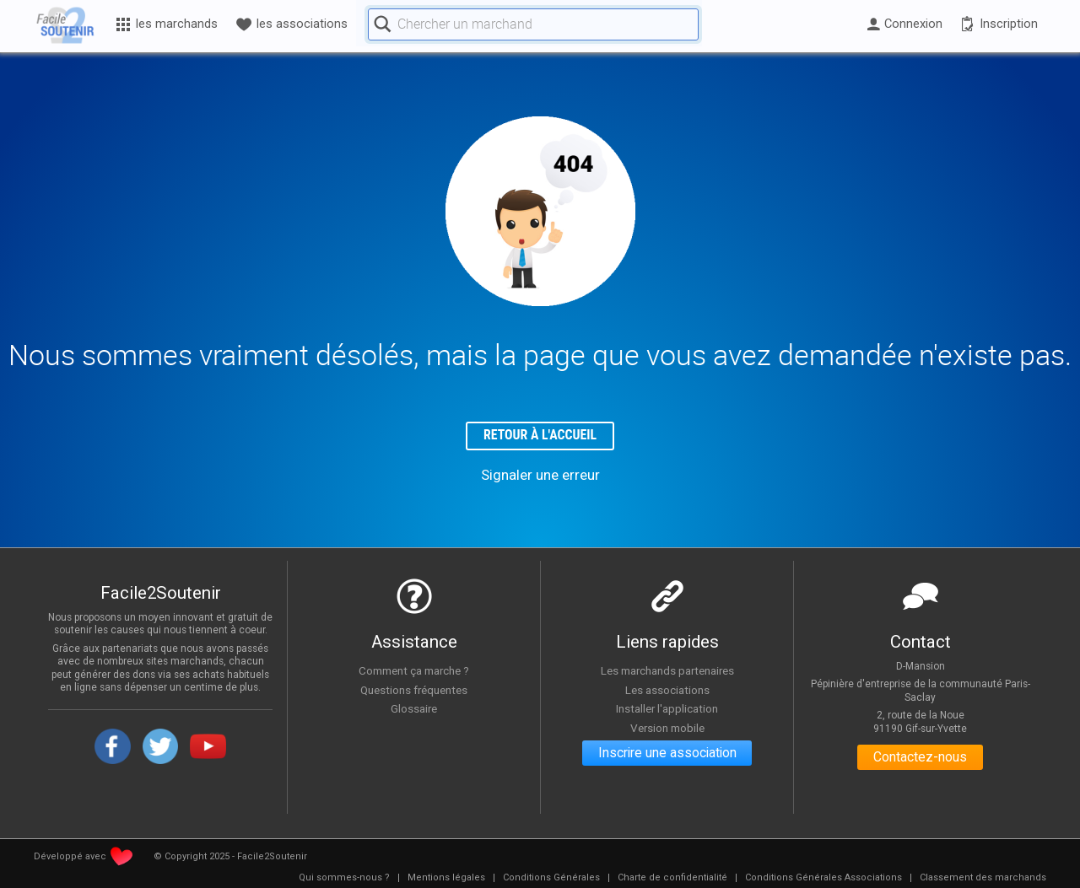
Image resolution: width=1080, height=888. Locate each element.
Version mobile (667, 728)
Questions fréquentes (413, 690)
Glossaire (414, 709)
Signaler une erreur (540, 475)
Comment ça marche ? (414, 671)
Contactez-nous (920, 759)
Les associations (667, 690)
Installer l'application (667, 709)
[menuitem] (344, 879)
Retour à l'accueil (540, 436)
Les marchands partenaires (667, 671)
